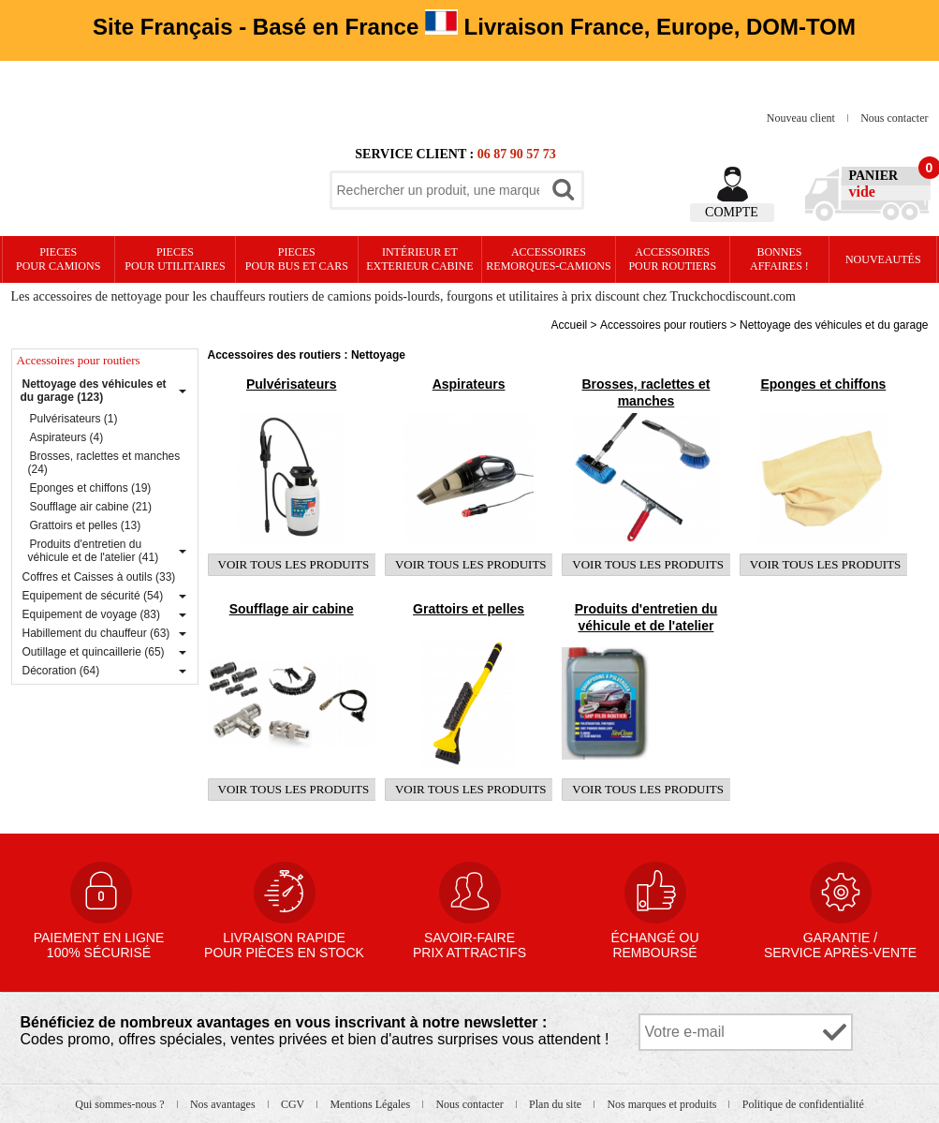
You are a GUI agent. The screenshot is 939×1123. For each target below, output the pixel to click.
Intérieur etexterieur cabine (419, 259)
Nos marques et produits (663, 1104)
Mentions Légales (371, 1104)
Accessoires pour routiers (672, 259)
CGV (294, 1104)
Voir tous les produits (294, 564)
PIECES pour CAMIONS (58, 259)
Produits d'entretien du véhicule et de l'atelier (646, 617)
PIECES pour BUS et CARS (296, 259)
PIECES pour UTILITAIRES (175, 259)
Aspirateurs (469, 384)
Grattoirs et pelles (468, 608)
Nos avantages (224, 1104)
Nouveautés (883, 259)
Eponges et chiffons (823, 384)
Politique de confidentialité (803, 1104)
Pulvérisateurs (291, 384)
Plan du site (556, 1104)
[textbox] (438, 190)
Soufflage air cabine (291, 608)
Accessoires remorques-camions (548, 259)
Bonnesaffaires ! (779, 259)
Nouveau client (802, 118)
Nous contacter (894, 118)
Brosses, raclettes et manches (645, 392)
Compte (731, 212)
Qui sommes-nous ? (121, 1104)
